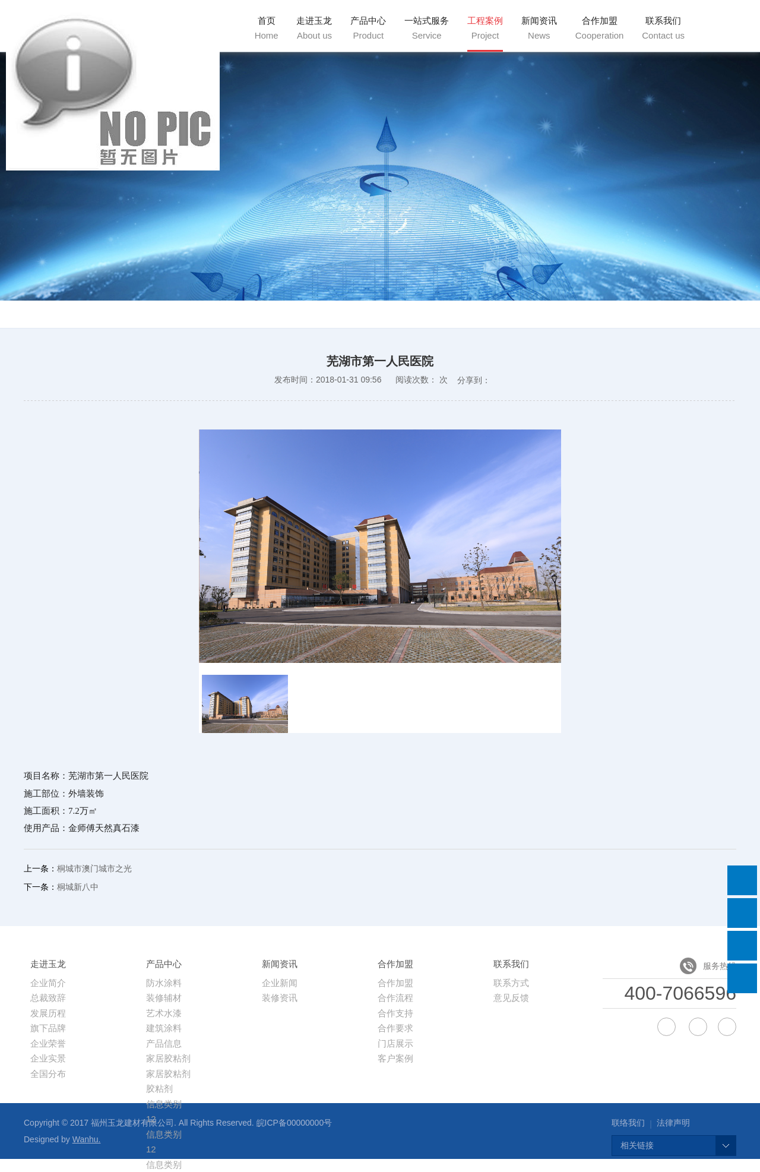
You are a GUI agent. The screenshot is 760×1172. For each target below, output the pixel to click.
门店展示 (395, 1043)
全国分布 (48, 1074)
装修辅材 (164, 998)
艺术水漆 (164, 1013)
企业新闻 (279, 983)
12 (151, 1149)
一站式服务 (426, 27)
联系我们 (663, 27)
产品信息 (164, 1043)
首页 (266, 27)
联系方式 (511, 983)
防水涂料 (164, 983)
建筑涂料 (164, 1028)
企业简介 (48, 983)
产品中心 (368, 27)
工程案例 (485, 27)
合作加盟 (599, 27)
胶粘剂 (159, 1088)
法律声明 (673, 1122)
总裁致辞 (48, 998)
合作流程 (395, 998)
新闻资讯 (539, 27)
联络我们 (628, 1122)
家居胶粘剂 (168, 1058)
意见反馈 (511, 998)
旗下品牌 (48, 1028)
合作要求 (395, 1028)
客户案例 (395, 1058)
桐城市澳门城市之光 (94, 868)
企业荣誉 (48, 1043)
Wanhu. (86, 1139)
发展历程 (48, 1013)
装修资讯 (279, 998)
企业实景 (48, 1058)
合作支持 (395, 1013)
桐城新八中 (78, 887)
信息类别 (164, 1104)
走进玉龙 (314, 27)
